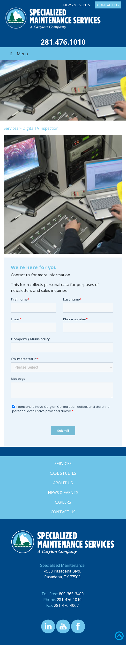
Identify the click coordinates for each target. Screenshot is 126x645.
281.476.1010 (63, 42)
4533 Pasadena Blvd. (62, 571)
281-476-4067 (66, 605)
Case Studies (63, 473)
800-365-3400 (71, 593)
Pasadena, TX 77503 (62, 577)
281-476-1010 (69, 599)
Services (11, 128)
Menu (18, 54)
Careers (63, 502)
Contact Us (108, 5)
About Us (63, 483)
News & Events (76, 5)
